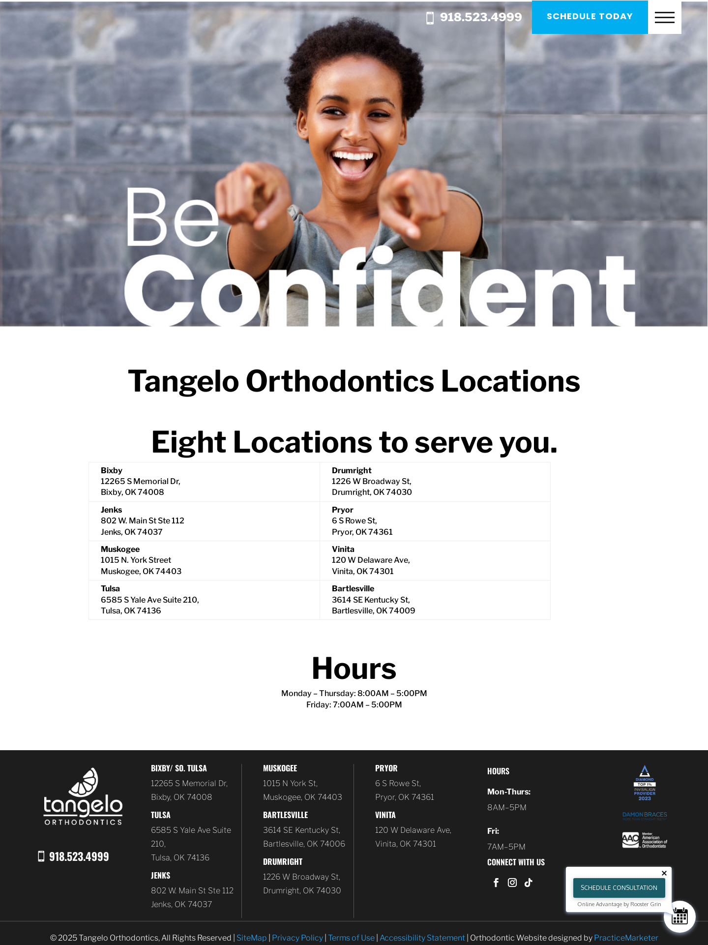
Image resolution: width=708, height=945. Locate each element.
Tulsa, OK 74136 (180, 857)
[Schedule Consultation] (680, 917)
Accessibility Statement (422, 938)
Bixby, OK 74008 (181, 797)
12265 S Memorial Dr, (189, 783)
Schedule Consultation (619, 887)
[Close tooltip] (664, 873)
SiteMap (251, 938)
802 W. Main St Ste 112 (192, 890)
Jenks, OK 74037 (181, 904)
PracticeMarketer (626, 938)
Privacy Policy (297, 938)
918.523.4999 (477, 18)
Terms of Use (351, 938)
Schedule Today (592, 16)
